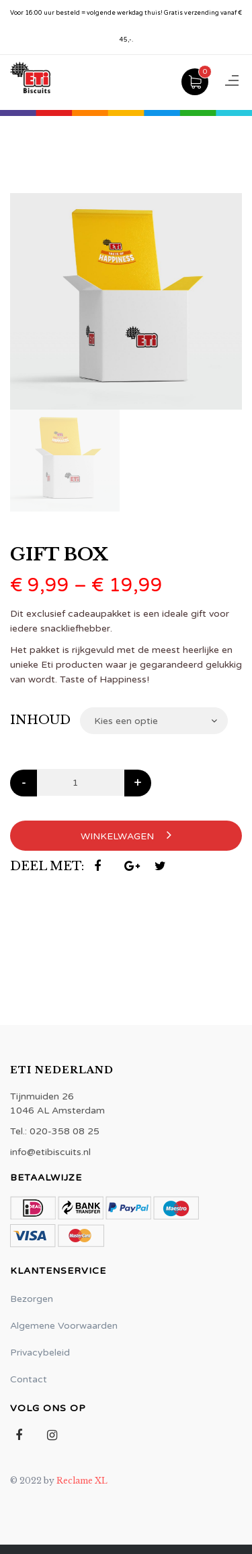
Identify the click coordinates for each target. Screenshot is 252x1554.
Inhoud (40, 720)
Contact (28, 1379)
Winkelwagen (126, 835)
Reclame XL (82, 1481)
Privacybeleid (40, 1352)
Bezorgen (31, 1299)
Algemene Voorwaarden (64, 1325)
